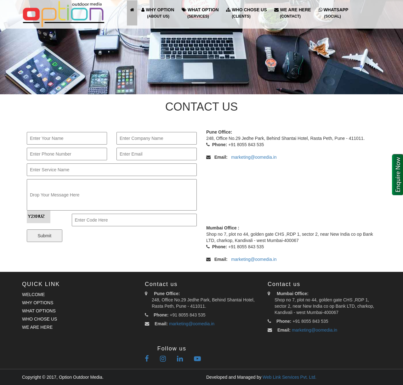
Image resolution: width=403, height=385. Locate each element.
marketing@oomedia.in (253, 157)
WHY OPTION (157, 13)
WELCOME (33, 294)
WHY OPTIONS (37, 302)
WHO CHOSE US (246, 13)
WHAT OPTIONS (39, 310)
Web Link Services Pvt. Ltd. (289, 377)
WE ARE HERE (292, 13)
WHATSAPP (334, 13)
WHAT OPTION (200, 13)
